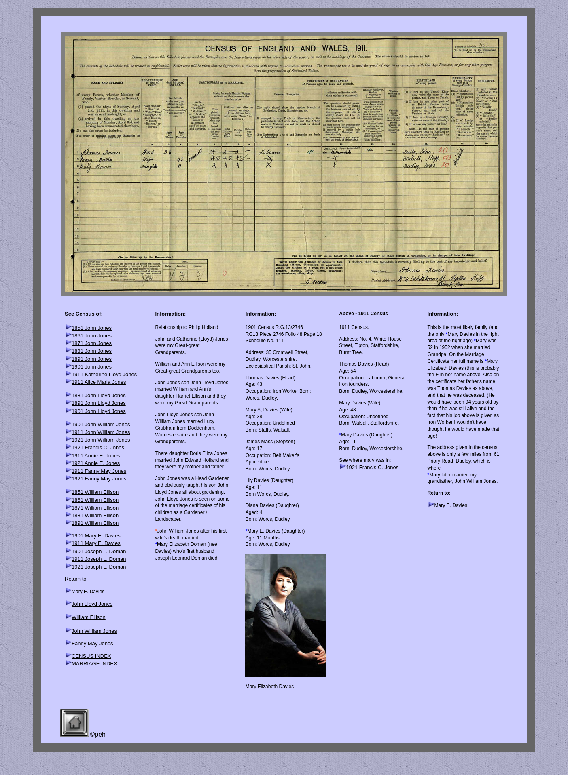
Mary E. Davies (88, 591)
